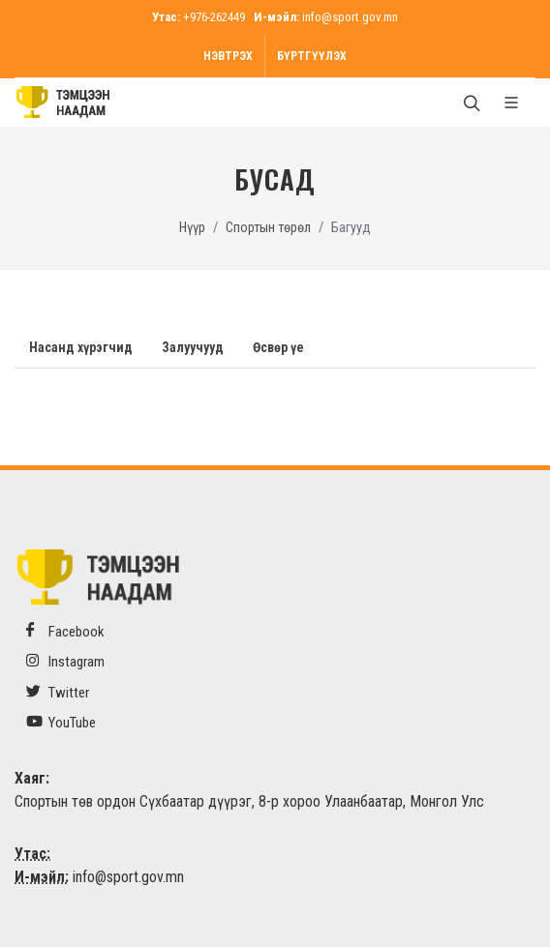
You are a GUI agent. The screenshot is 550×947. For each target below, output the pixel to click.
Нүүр (192, 228)
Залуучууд (193, 347)
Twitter (57, 692)
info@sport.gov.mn (350, 17)
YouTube (61, 722)
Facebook (65, 631)
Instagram (65, 661)
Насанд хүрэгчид (81, 347)
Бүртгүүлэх (312, 56)
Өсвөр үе (278, 347)
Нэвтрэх (228, 56)
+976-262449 (214, 17)
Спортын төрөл (268, 228)
